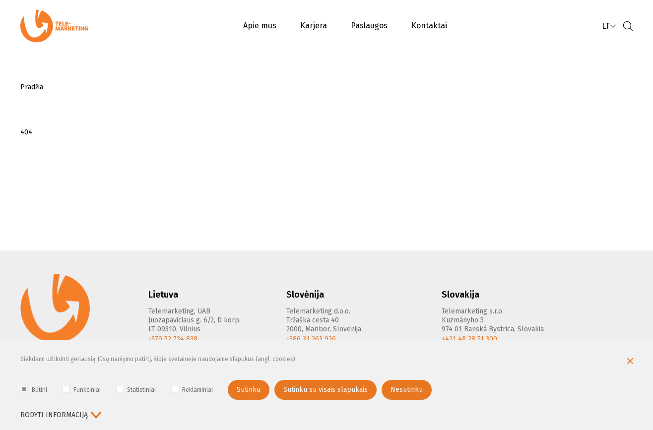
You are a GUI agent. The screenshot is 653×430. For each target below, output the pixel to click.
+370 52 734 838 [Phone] (172, 339)
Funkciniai (82, 389)
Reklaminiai (192, 389)
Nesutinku (407, 389)
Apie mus (259, 25)
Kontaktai (429, 25)
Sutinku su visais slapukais (325, 389)
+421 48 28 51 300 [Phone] (469, 339)
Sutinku (249, 389)
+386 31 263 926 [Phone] (311, 339)
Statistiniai (136, 389)
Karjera (313, 25)
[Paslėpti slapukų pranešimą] (630, 362)
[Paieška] (628, 26)
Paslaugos (369, 25)
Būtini (34, 389)
